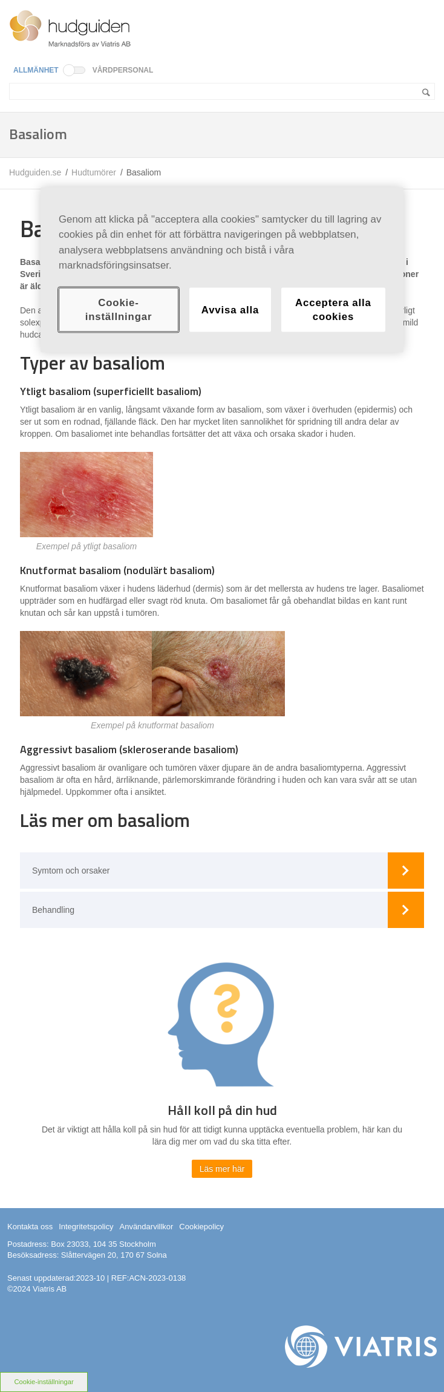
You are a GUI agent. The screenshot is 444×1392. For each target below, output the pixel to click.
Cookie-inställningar (43, 1381)
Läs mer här (222, 1169)
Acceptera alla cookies (333, 309)
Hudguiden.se (35, 172)
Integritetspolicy (86, 1226)
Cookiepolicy (201, 1226)
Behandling (53, 910)
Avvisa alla (230, 309)
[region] (222, 270)
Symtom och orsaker (70, 870)
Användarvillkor (146, 1226)
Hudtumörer (93, 172)
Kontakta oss (30, 1226)
